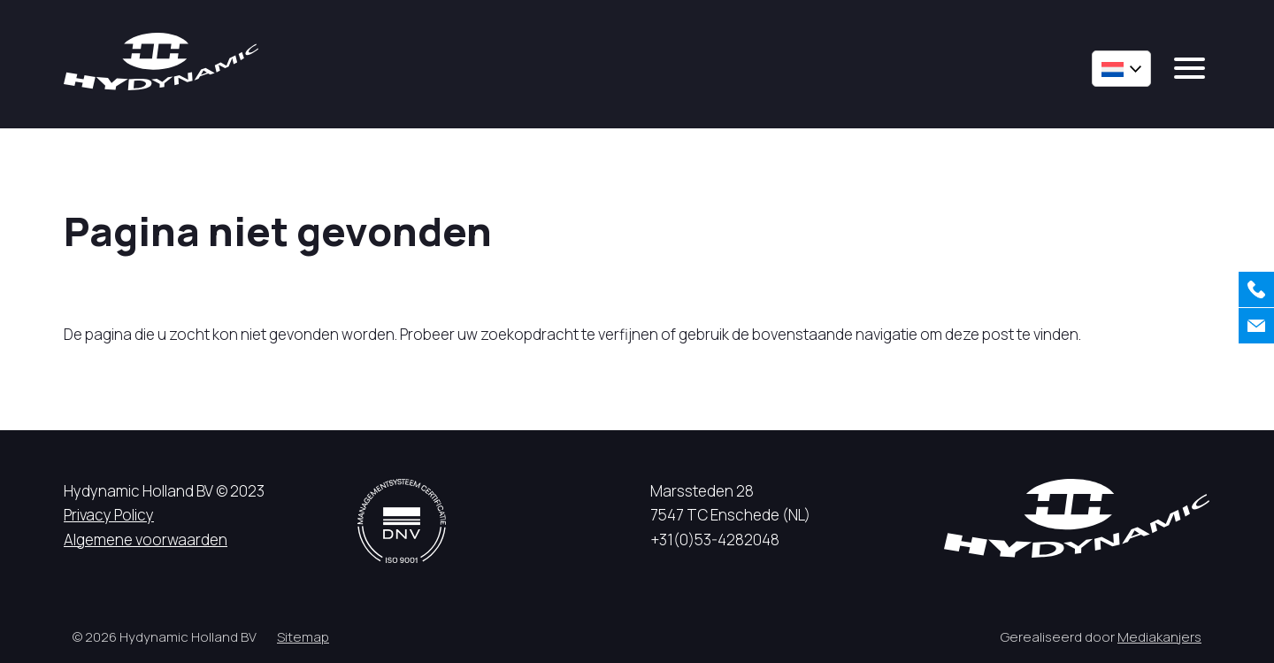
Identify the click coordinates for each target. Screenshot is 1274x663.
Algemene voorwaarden (145, 539)
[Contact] (1256, 325)
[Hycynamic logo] (161, 61)
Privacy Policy (109, 515)
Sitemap (303, 637)
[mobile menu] (1189, 68)
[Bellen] (1256, 289)
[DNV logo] (401, 521)
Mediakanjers (1159, 637)
